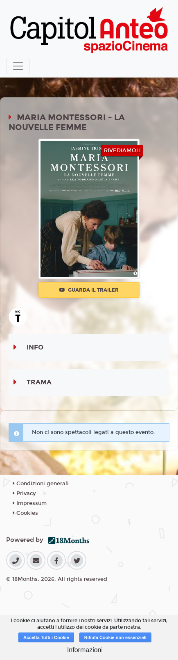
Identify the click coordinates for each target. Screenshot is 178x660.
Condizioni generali (41, 483)
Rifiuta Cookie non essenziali (115, 637)
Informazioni (85, 649)
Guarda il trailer (89, 290)
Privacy (24, 493)
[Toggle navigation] (18, 66)
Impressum (30, 503)
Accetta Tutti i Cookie (46, 637)
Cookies (25, 513)
